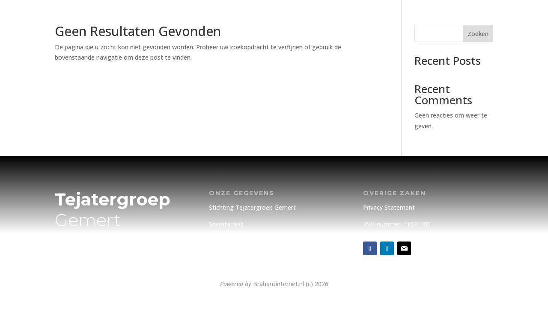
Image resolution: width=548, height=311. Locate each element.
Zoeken (478, 34)
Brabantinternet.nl (278, 284)
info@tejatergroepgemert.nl (248, 263)
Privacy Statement (389, 207)
